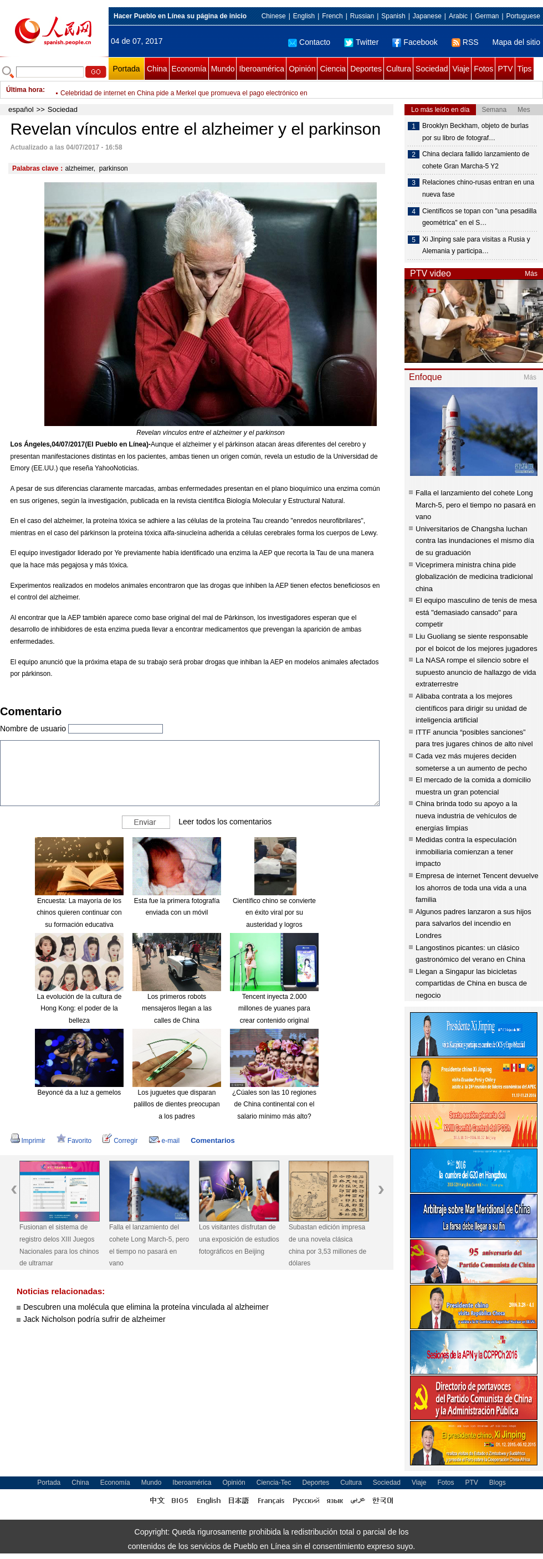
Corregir (120, 1141)
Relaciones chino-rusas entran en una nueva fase (478, 188)
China (157, 68)
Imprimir (28, 1141)
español (21, 109)
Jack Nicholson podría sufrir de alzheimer (94, 1319)
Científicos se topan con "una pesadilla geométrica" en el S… (479, 217)
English (304, 16)
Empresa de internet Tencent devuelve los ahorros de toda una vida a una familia (477, 887)
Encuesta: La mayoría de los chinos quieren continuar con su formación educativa (79, 913)
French (332, 16)
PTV (505, 68)
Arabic (458, 16)
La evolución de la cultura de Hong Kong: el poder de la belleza (79, 1008)
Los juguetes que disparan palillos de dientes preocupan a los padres (176, 1104)
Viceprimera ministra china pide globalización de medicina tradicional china (474, 577)
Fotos (483, 68)
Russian (362, 16)
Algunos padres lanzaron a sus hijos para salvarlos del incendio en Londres (473, 923)
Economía (189, 68)
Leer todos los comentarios (225, 821)
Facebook (414, 42)
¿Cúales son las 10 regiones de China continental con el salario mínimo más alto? (274, 1104)
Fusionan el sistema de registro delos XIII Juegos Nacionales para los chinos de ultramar (59, 1245)
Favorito (74, 1141)
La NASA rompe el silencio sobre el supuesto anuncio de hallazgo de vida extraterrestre (476, 672)
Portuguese (523, 16)
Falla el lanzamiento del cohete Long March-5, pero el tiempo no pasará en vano (149, 1245)
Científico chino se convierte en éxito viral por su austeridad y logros (274, 913)
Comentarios (212, 1140)
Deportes (366, 68)
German (487, 16)
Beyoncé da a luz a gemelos (79, 1092)
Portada (126, 68)
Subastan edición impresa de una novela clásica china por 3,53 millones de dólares (327, 1245)
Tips (525, 68)
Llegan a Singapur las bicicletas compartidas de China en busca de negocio (471, 983)
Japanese (427, 16)
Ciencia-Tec (274, 1482)
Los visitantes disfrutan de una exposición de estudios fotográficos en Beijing (239, 1239)
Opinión (302, 68)
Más (531, 274)
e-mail (164, 1141)
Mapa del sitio (516, 42)
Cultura (398, 68)
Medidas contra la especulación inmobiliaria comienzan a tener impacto (466, 851)
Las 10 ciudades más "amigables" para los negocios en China (151, 90)
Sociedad (432, 68)
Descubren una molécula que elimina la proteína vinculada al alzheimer (146, 1306)
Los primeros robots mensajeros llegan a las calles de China (177, 1008)
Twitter (361, 42)
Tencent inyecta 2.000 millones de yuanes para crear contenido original (274, 1008)
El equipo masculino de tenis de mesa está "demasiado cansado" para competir (476, 612)
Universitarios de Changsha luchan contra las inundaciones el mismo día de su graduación (475, 541)
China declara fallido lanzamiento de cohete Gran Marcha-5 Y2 (475, 160)
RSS (465, 42)
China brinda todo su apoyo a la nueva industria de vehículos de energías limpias (467, 815)
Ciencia (333, 68)
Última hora (24, 90)
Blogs (497, 1482)
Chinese (274, 16)
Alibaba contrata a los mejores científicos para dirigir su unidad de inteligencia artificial (471, 708)
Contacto (309, 42)
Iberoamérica (261, 68)
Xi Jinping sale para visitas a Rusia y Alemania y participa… (476, 245)
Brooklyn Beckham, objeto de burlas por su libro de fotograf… (475, 132)
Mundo (223, 68)
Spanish (393, 16)
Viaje (460, 68)
